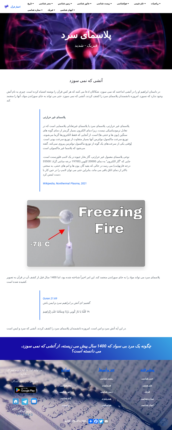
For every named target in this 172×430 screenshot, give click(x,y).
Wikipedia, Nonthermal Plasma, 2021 (65, 183)
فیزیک (50, 10)
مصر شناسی (45, 3)
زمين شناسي (64, 3)
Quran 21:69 (50, 298)
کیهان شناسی (66, 10)
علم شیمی (139, 3)
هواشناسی (122, 3)
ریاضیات (155, 3)
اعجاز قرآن (15, 7)
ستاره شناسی (34, 10)
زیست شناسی (103, 3)
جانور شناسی (83, 3)
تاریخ (30, 3)
